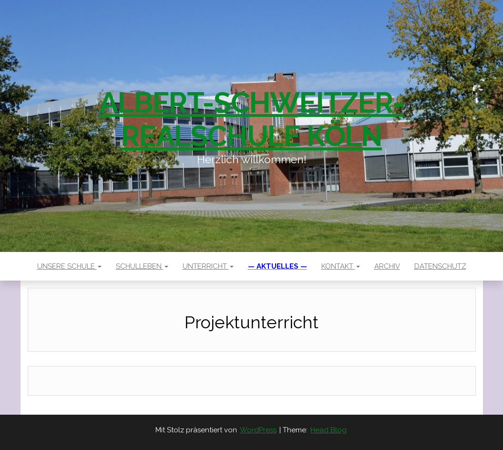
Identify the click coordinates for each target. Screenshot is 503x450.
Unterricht (208, 266)
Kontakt (340, 266)
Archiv (387, 266)
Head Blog (328, 430)
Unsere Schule (69, 266)
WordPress (258, 430)
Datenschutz (440, 266)
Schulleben (142, 266)
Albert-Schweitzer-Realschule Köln (251, 119)
